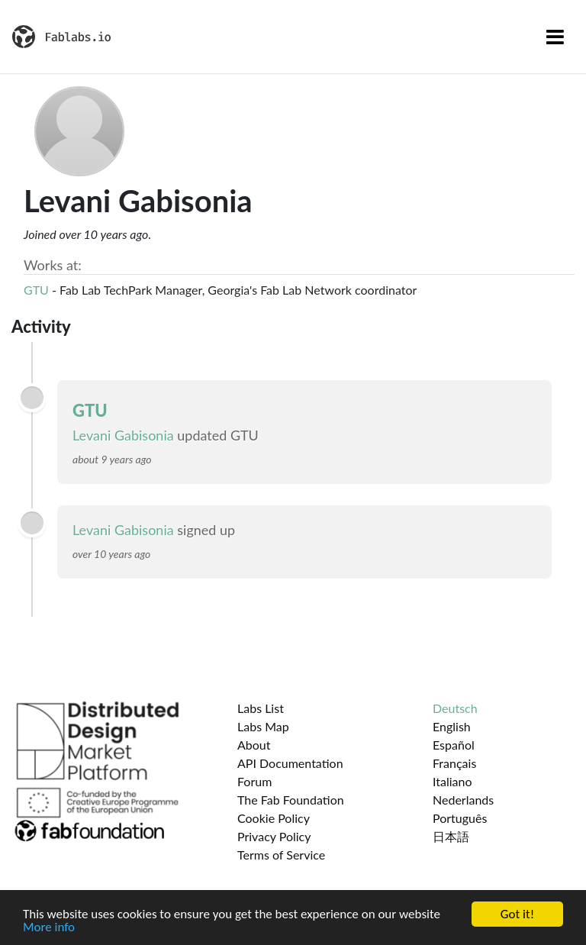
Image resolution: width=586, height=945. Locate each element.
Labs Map (263, 726)
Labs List (260, 708)
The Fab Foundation (290, 799)
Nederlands (463, 799)
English (452, 726)
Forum (254, 781)
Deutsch (455, 708)
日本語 (451, 836)
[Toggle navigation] (555, 36)
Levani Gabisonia (123, 435)
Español (454, 744)
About (254, 744)
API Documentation (290, 763)
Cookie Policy (273, 818)
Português (460, 818)
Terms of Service (281, 854)
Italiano (452, 781)
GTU (36, 289)
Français (454, 763)
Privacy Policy (274, 836)
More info (49, 928)
